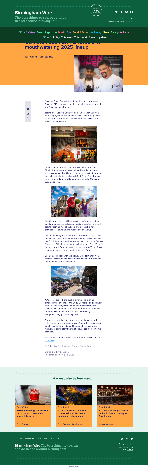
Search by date (97, 37)
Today (56, 37)
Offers (31, 32)
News (106, 32)
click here (49, 340)
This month (81, 37)
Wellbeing (95, 32)
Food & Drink (80, 32)
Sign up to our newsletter (96, 10)
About (122, 18)
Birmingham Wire (33, 13)
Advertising (42, 438)
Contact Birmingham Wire (25, 438)
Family (115, 32)
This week (67, 37)
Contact (130, 18)
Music (61, 32)
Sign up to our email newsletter (120, 21)
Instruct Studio (128, 447)
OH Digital (130, 450)
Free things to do (47, 32)
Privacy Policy (55, 438)
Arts (69, 32)
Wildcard (125, 32)
